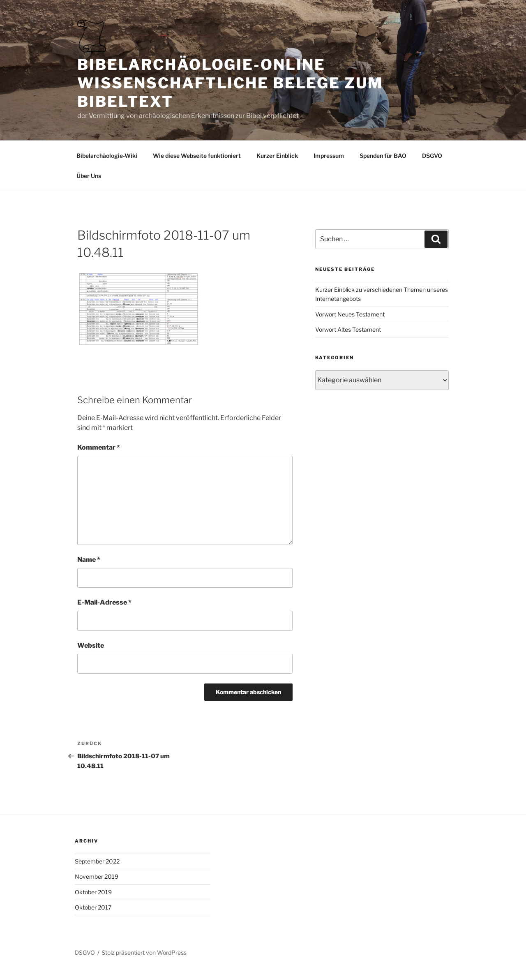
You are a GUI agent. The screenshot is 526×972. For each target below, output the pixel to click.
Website (90, 645)
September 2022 (97, 861)
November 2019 (96, 876)
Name (88, 559)
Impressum (329, 155)
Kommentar (98, 447)
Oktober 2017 (93, 907)
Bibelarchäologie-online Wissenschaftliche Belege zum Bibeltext (230, 83)
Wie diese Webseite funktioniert (197, 155)
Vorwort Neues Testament (350, 314)
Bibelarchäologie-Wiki (106, 155)
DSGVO (432, 155)
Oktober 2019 (93, 892)
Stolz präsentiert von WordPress (144, 952)
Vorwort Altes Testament (348, 329)
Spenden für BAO (383, 155)
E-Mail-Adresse (104, 602)
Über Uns (88, 175)
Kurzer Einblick (277, 155)
